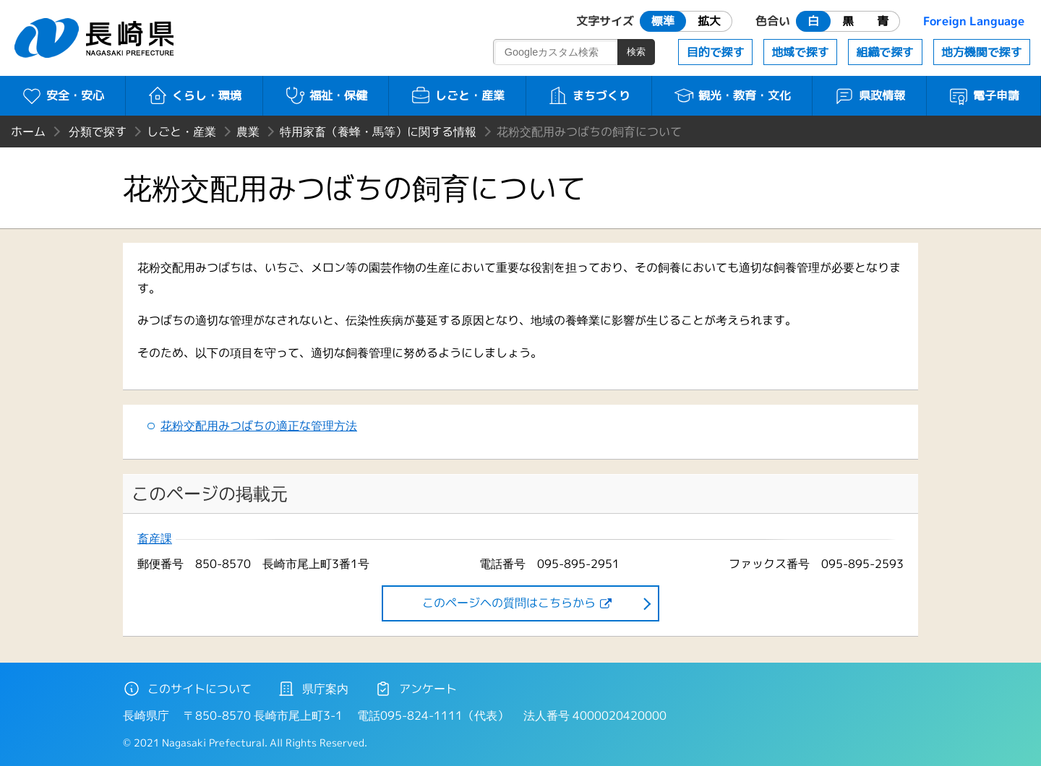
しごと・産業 (457, 95)
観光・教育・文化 (732, 95)
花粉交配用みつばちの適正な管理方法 (258, 426)
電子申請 (983, 95)
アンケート (415, 688)
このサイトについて (187, 688)
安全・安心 (62, 95)
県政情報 (869, 95)
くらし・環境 (194, 95)
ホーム (28, 131)
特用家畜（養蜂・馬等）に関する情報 (378, 131)
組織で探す (885, 52)
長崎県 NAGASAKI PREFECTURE (96, 38)
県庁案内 (313, 688)
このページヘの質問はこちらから (509, 603)
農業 (248, 131)
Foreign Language (973, 21)
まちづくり (588, 95)
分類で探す (98, 131)
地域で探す (800, 52)
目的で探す (716, 52)
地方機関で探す (981, 52)
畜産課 (154, 539)
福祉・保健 (325, 95)
